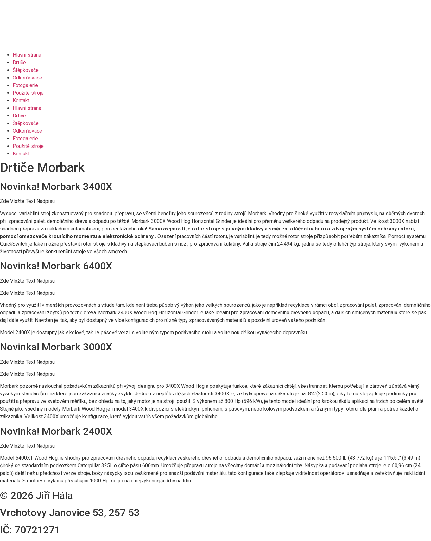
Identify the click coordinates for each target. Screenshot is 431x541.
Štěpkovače (26, 70)
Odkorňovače (27, 78)
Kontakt (21, 101)
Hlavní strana (27, 55)
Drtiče (19, 63)
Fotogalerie (25, 85)
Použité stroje (28, 93)
